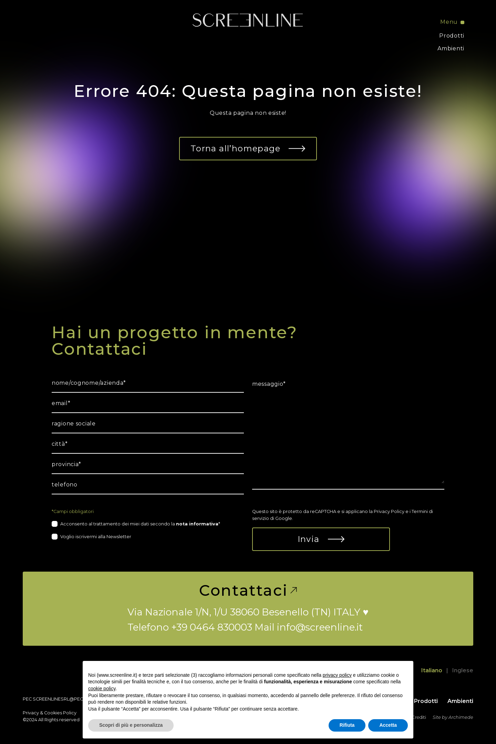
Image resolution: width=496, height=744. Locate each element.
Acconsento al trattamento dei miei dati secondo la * (140, 523)
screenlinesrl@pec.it (60, 699)
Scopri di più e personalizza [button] (131, 725)
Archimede (460, 717)
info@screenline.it (320, 627)
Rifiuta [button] (347, 725)
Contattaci (248, 590)
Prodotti (451, 35)
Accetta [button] (388, 725)
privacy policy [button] (337, 675)
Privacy (31, 712)
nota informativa (197, 523)
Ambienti (450, 48)
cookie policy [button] (101, 688)
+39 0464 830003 (211, 627)
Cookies (53, 712)
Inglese (462, 670)
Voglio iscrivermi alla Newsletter (95, 536)
